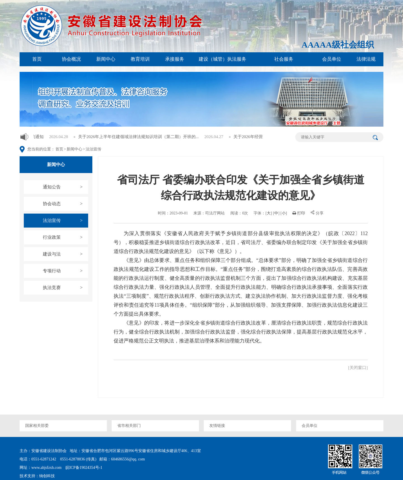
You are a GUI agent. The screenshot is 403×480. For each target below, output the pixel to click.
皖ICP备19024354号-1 (83, 467)
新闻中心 (105, 59)
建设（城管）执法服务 (222, 59)
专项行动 (65, 271)
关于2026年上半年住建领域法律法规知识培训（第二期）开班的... (151, 136)
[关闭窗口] (358, 367)
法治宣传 (93, 149)
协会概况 (71, 59)
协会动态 (65, 204)
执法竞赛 (65, 288)
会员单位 (331, 59)
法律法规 (366, 59)
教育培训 (140, 59)
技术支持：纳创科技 (37, 476)
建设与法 (65, 254)
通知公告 (65, 187)
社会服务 (283, 59)
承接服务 (174, 59)
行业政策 (65, 237)
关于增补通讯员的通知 (36, 136)
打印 (298, 213)
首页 (37, 59)
